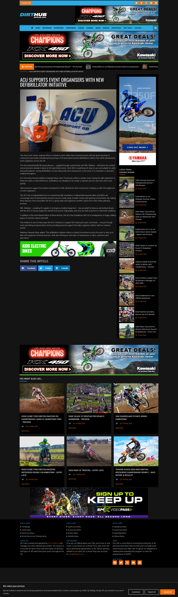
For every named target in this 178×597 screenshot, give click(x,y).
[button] (28, 268)
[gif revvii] (68, 256)
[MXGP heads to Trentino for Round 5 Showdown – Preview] (126, 249)
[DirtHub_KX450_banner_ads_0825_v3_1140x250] (116, 24)
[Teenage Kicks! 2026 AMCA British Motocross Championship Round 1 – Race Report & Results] (136, 451)
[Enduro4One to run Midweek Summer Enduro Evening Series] (126, 200)
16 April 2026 (140, 189)
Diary (38, 28)
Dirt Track (128, 28)
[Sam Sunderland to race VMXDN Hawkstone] (126, 298)
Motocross (47, 28)
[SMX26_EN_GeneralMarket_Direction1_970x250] (89, 517)
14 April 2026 (126, 479)
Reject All (152, 592)
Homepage (24, 71)
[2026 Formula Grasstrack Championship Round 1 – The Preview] (126, 184)
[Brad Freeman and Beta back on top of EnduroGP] (126, 314)
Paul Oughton (53, 543)
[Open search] (156, 28)
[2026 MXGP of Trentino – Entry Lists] (89, 451)
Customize (136, 592)
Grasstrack (116, 28)
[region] (89, 589)
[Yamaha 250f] (137, 164)
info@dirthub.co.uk (76, 554)
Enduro (81, 28)
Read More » (30, 431)
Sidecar (106, 28)
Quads (98, 28)
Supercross (59, 28)
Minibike (89, 28)
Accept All (167, 592)
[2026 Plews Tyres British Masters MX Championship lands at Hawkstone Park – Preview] (126, 216)
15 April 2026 (140, 270)
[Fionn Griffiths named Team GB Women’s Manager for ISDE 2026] (126, 282)
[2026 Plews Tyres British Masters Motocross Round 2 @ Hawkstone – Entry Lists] (126, 330)
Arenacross (71, 28)
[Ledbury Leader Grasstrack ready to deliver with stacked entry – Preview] (126, 265)
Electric (138, 28)
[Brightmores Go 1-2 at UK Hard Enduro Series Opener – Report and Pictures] (126, 233)
